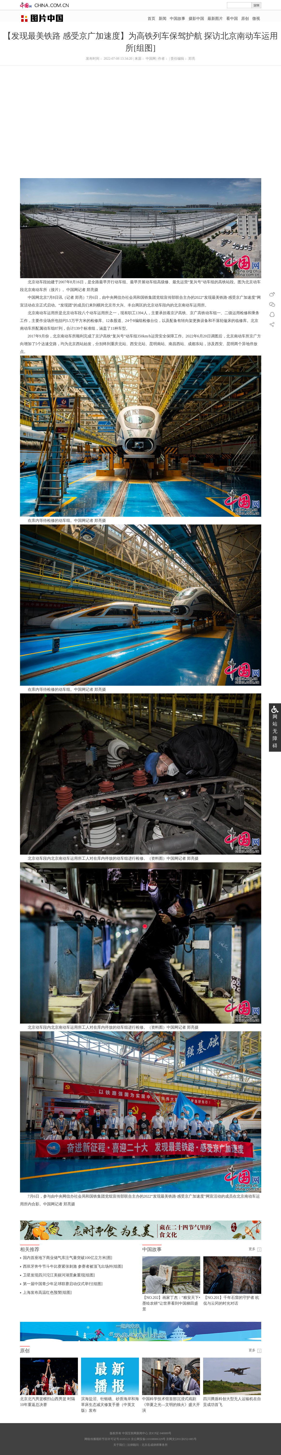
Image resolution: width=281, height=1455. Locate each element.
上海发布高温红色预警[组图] (47, 1292)
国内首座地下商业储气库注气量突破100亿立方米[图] (67, 1258)
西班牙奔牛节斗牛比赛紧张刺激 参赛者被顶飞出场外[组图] (73, 1266)
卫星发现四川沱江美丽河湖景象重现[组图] (59, 1275)
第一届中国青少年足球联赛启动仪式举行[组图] (63, 1284)
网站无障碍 (275, 731)
